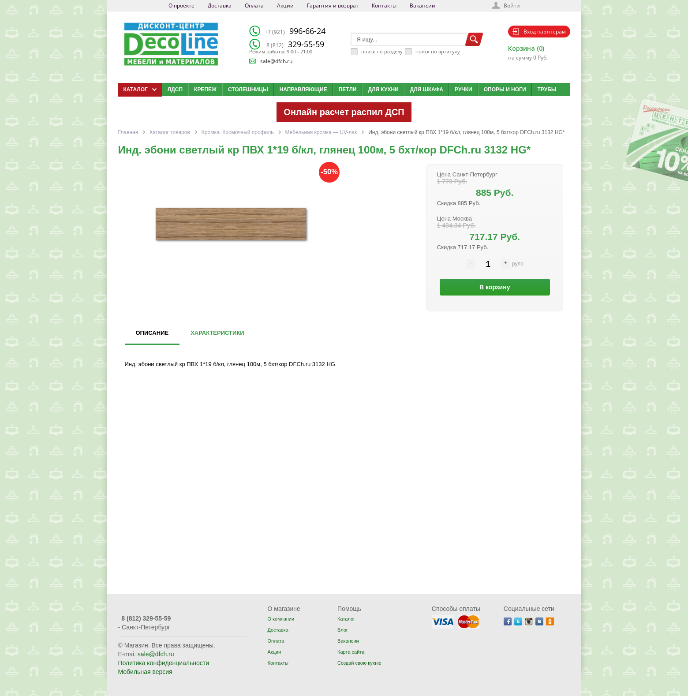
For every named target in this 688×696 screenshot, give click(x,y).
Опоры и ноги (505, 89)
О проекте (181, 5)
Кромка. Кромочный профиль (238, 132)
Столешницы (248, 89)
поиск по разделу (382, 51)
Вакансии (422, 5)
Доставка (220, 5)
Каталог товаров (170, 132)
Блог (342, 629)
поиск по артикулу (437, 51)
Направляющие (303, 89)
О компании (280, 618)
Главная (128, 132)
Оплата (254, 5)
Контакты (384, 5)
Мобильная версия (145, 671)
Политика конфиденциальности (163, 662)
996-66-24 (295, 31)
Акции (285, 5)
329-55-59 (295, 44)
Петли (348, 89)
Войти (512, 5)
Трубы (547, 89)
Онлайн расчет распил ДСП (344, 112)
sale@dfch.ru (276, 61)
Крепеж (205, 89)
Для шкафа (426, 89)
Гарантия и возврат (333, 5)
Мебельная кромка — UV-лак (321, 132)
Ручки (463, 89)
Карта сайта (350, 652)
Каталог (346, 618)
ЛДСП (175, 89)
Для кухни (383, 89)
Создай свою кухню (359, 663)
